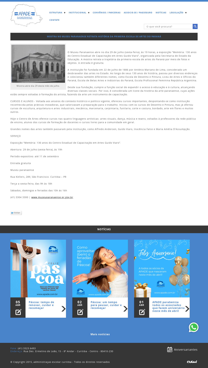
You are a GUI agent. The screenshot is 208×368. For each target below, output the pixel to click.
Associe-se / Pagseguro (138, 12)
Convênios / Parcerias (107, 12)
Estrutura (55, 12)
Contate (54, 20)
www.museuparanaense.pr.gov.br (52, 197)
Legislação (176, 12)
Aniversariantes (186, 349)
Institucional (77, 12)
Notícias (161, 12)
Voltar (17, 212)
